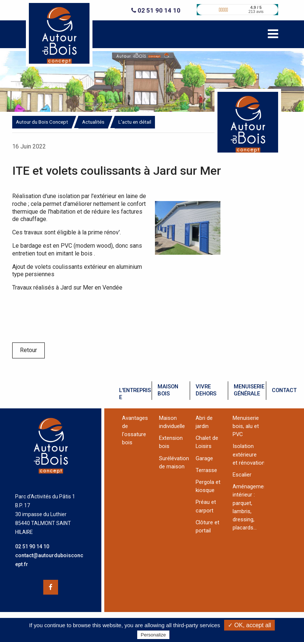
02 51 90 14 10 (155, 10)
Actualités (93, 122)
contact (284, 390)
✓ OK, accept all (249, 625)
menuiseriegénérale (249, 390)
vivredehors (206, 390)
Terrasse (206, 470)
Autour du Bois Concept (42, 122)
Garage (204, 458)
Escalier (242, 474)
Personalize (153, 635)
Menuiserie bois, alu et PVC (246, 426)
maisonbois (168, 390)
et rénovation (249, 462)
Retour (28, 350)
